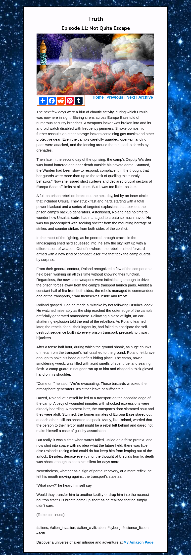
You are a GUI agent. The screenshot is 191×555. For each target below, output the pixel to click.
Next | (132, 97)
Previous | (116, 97)
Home (98, 97)
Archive (145, 97)
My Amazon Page (138, 542)
